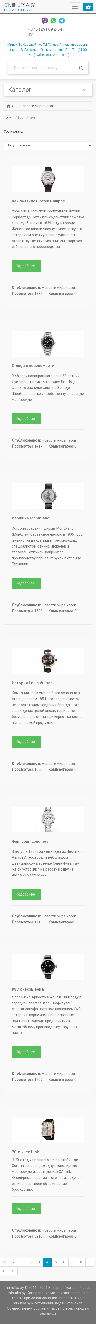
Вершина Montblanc (30, 518)
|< (4, 1262)
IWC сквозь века (28, 989)
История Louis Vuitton (32, 683)
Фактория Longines (30, 841)
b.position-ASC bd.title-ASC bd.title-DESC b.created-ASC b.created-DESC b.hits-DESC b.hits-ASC (48, 145)
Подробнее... (26, 266)
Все (20, 117)
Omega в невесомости (33, 365)
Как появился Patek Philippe (38, 201)
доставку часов (46, 1308)
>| (13, 1271)
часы (32, 117)
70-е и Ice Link (25, 1152)
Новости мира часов (37, 106)
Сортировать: (13, 131)
